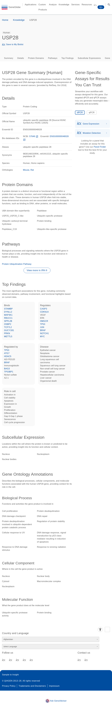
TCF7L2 (8, 327)
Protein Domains (36, 58)
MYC (42, 336)
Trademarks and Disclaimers (32, 686)
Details (20, 58)
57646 (34, 136)
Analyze (53, 4)
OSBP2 (7, 324)
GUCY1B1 (9, 330)
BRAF (43, 330)
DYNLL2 (8, 312)
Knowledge (64, 4)
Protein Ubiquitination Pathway (16, 264)
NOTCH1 (44, 333)
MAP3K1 (8, 315)
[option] (6, 32)
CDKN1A (44, 312)
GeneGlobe (14, 7)
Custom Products (43, 7)
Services (75, 4)
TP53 (42, 324)
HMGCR (44, 321)
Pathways (52, 58)
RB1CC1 (8, 318)
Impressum (54, 686)
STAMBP (8, 309)
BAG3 (7, 369)
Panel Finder (100, 147)
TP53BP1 (8, 372)
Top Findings (67, 58)
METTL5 (8, 336)
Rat (32, 170)
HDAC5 (7, 356)
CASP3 (43, 309)
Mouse (26, 170)
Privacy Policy (8, 686)
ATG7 (6, 353)
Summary (8, 58)
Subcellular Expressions (89, 58)
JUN (42, 327)
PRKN (7, 333)
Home (5, 20)
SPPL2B (8, 321)
